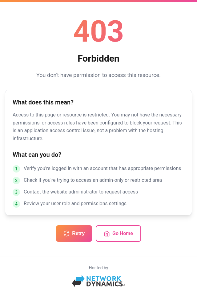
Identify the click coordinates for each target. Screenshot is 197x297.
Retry (74, 233)
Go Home (118, 233)
